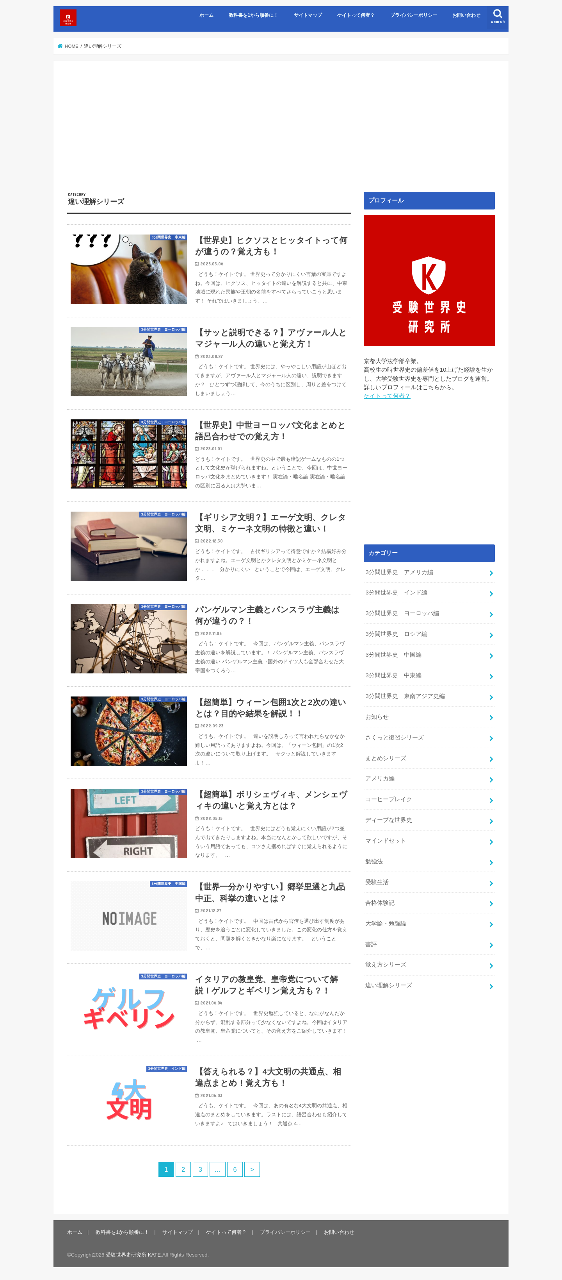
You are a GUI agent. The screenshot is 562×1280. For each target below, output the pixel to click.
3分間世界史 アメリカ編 (399, 572)
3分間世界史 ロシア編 (396, 634)
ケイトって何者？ (356, 15)
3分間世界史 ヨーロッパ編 (402, 613)
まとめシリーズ (385, 758)
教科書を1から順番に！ (253, 15)
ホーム (206, 15)
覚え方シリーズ (385, 964)
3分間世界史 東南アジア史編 (405, 696)
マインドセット (385, 841)
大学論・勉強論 (385, 923)
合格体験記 (380, 903)
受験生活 (377, 882)
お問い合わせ (466, 15)
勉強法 (374, 861)
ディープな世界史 (388, 820)
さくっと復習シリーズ (394, 737)
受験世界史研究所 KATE (133, 1255)
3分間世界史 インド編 (396, 592)
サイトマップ (308, 15)
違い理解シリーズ (388, 985)
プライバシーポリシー (413, 15)
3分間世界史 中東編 (393, 675)
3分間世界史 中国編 (393, 655)
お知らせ (377, 717)
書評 (371, 944)
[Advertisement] (281, 133)
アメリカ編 (380, 778)
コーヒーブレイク (388, 799)
